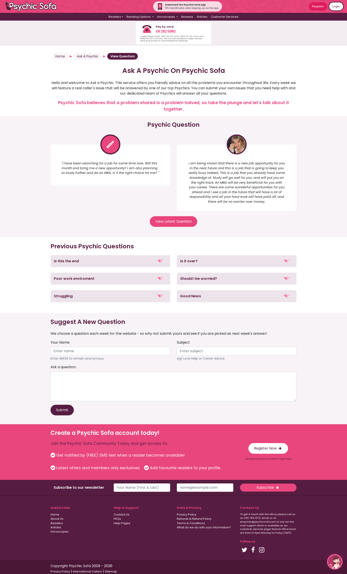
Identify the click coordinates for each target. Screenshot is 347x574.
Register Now (268, 448)
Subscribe (268, 487)
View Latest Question (173, 221)
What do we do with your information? (204, 527)
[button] (110, 261)
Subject (183, 342)
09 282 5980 (165, 31)
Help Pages (122, 523)
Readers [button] (115, 17)
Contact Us (121, 514)
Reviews (187, 17)
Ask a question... (64, 367)
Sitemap (111, 571)
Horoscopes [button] (166, 17)
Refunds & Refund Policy (194, 519)
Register (318, 6)
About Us (57, 519)
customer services (251, 529)
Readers (57, 523)
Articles (202, 17)
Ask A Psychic (87, 56)
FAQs (117, 519)
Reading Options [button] (139, 17)
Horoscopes (59, 531)
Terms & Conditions (191, 523)
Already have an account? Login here (268, 459)
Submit (62, 410)
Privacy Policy (186, 514)
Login (336, 6)
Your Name (60, 342)
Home (60, 56)
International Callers (87, 571)
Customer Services (224, 17)
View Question (122, 56)
